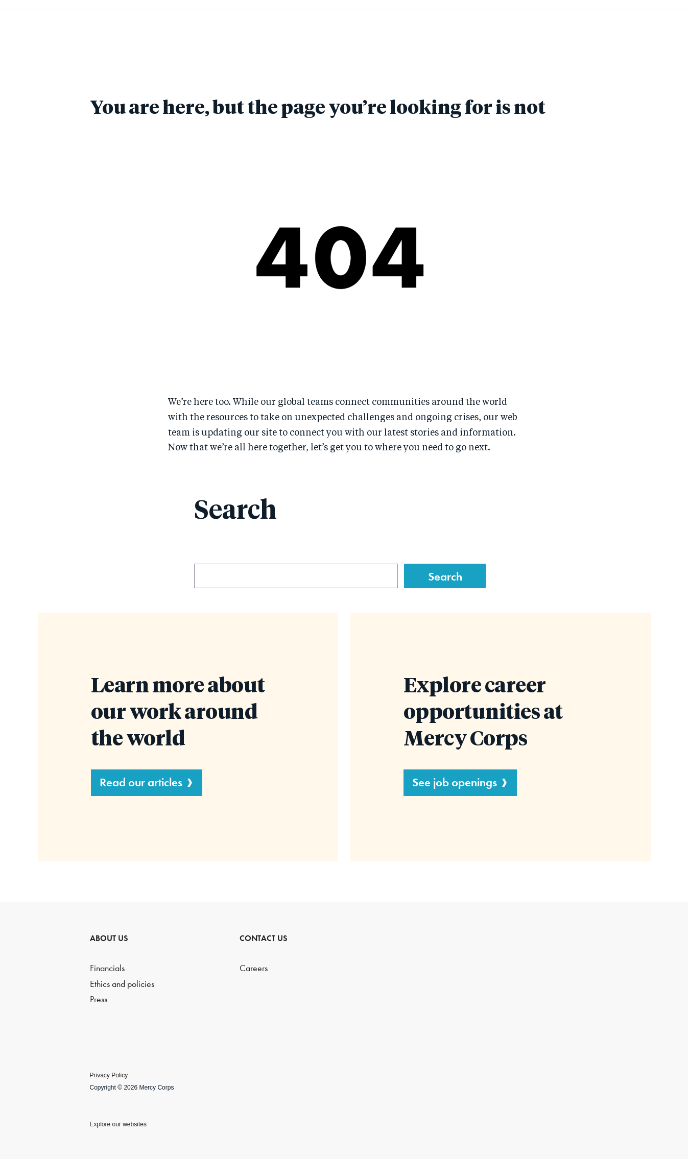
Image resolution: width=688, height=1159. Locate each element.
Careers (254, 968)
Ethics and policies (122, 984)
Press (98, 999)
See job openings (454, 782)
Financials (107, 968)
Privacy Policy (109, 1075)
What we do (398, 30)
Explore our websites (118, 1124)
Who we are (304, 30)
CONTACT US (264, 938)
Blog (569, 30)
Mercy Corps (62, 29)
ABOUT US (109, 938)
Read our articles (141, 782)
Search (645, 30)
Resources (488, 30)
